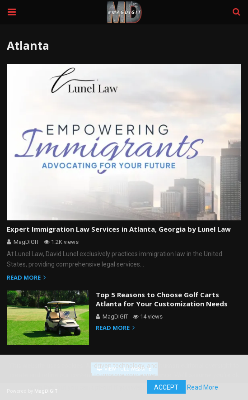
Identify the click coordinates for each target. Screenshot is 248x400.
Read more (27, 278)
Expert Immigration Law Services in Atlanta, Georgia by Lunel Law (113, 229)
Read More (202, 387)
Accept (165, 387)
